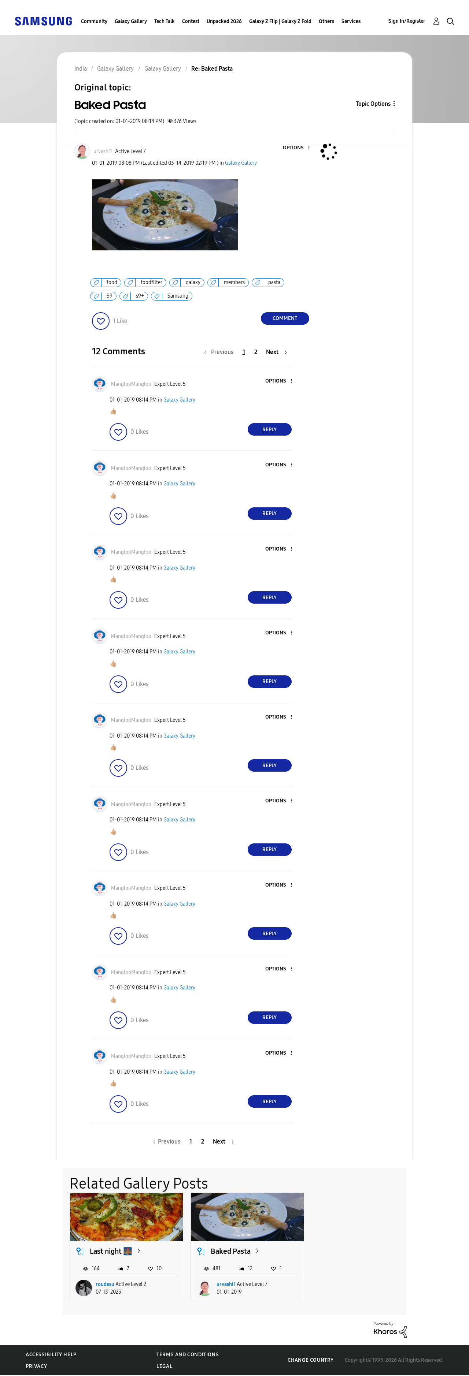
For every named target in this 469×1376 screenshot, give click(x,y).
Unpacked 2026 (224, 21)
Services (351, 21)
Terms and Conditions (187, 1354)
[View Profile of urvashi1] (102, 151)
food (112, 282)
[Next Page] (276, 351)
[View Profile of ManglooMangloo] (131, 384)
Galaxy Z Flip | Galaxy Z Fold (280, 21)
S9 (109, 296)
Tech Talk (164, 21)
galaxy (193, 282)
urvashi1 (226, 1284)
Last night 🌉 (111, 1251)
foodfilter (151, 282)
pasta (274, 282)
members (234, 282)
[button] (296, 148)
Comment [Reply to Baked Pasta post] (285, 318)
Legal (164, 1366)
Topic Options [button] (373, 103)
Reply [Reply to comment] (269, 429)
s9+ (140, 296)
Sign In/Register (406, 21)
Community (94, 21)
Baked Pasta (231, 1251)
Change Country (311, 1360)
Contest (190, 21)
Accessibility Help (51, 1354)
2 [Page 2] (255, 351)
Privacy (36, 1366)
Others (326, 21)
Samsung (177, 296)
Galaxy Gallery (131, 21)
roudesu (105, 1284)
